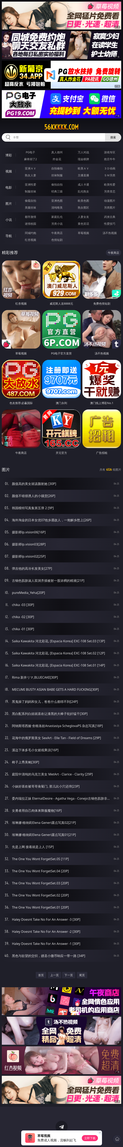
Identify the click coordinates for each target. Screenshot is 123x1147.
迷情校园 (30, 224)
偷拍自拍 (57, 184)
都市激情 (30, 217)
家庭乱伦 (57, 217)
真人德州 (57, 152)
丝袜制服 (57, 175)
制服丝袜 (30, 191)
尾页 (82, 975)
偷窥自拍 (30, 201)
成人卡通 (83, 184)
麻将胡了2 (30, 159)
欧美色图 (83, 201)
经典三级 (57, 191)
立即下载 (90, 1138)
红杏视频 (30, 240)
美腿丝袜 (30, 207)
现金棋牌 (83, 159)
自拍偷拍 (57, 168)
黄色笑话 (83, 224)
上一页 (54, 975)
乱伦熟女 (83, 191)
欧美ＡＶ (83, 168)
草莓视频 (83, 233)
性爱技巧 (109, 224)
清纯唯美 (57, 207)
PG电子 (30, 152)
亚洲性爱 (30, 184)
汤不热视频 (110, 233)
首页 (41, 975)
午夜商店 (57, 233)
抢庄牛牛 (109, 159)
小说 (8, 219)
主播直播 (83, 175)
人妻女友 (83, 217)
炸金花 (57, 159)
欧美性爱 (109, 184)
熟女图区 (83, 207)
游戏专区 (109, 152)
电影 (8, 187)
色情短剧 (57, 240)
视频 (8, 171)
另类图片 (109, 207)
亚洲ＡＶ (30, 168)
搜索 (113, 137)
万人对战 (83, 152)
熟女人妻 (30, 175)
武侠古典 (109, 217)
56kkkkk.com (61, 127)
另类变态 (109, 191)
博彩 (8, 155)
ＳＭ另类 (109, 175)
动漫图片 (109, 201)
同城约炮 (30, 233)
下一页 (68, 975)
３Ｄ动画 (109, 168)
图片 (8, 203)
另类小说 (57, 224)
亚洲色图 (57, 201)
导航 (8, 236)
